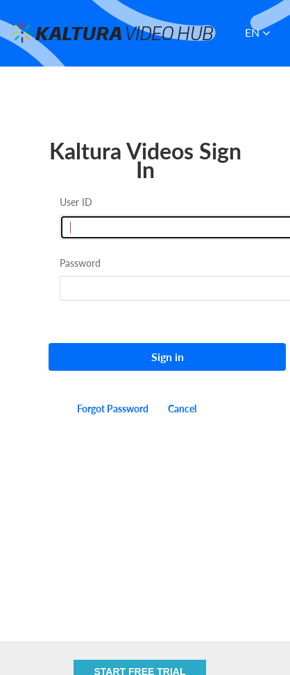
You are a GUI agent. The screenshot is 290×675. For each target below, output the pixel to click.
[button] (262, 33)
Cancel (182, 408)
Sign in (167, 356)
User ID (76, 202)
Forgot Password (112, 408)
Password (80, 263)
